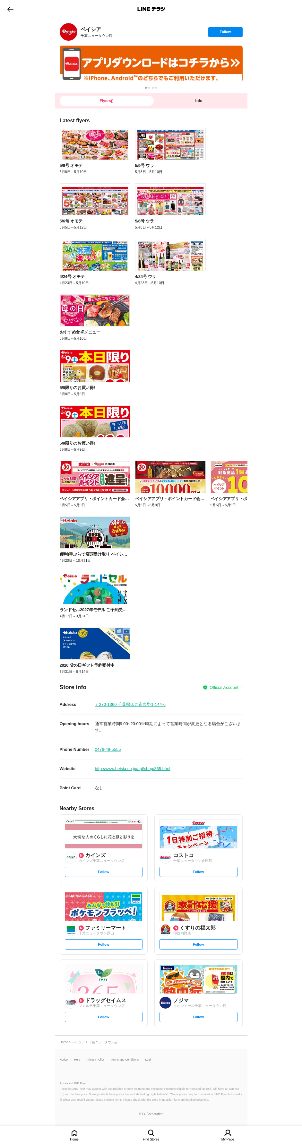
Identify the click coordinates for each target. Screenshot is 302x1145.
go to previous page (10, 9)
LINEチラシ (151, 9)
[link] (68, 32)
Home (74, 1139)
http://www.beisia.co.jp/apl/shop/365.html (132, 768)
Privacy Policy (96, 1059)
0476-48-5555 (108, 749)
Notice (64, 1059)
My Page (227, 1139)
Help (77, 1059)
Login (148, 1059)
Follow (225, 33)
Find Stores (151, 1139)
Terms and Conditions (125, 1059)
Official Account (224, 687)
